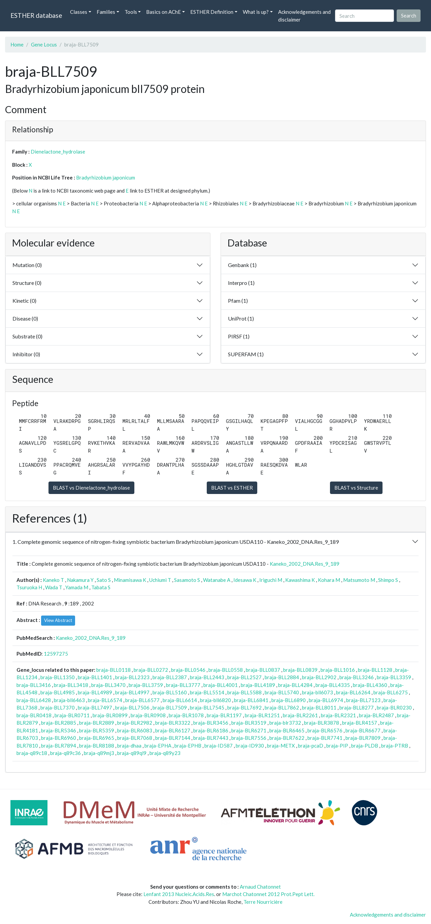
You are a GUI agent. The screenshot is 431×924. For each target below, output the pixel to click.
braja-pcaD (310, 745)
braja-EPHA (157, 745)
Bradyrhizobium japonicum (105, 177)
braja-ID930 (250, 745)
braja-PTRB (394, 745)
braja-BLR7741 (324, 738)
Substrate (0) (27, 336)
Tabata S (100, 587)
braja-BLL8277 (356, 707)
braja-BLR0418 (34, 715)
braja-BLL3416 (33, 685)
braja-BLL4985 (57, 692)
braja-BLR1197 (224, 715)
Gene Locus (44, 44)
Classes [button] (78, 12)
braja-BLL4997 (132, 692)
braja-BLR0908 (148, 715)
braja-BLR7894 (58, 745)
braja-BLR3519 (248, 723)
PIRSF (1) (239, 336)
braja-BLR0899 (110, 715)
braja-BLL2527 (244, 677)
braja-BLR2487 (376, 715)
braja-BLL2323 (132, 677)
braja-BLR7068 (134, 738)
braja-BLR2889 (96, 723)
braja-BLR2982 (134, 723)
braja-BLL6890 (288, 700)
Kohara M (329, 580)
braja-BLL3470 (108, 685)
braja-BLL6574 (105, 700)
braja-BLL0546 (188, 670)
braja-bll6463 (69, 700)
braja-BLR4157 (359, 723)
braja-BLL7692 (244, 707)
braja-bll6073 (317, 692)
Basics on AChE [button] (163, 12)
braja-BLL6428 (33, 700)
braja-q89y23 (165, 753)
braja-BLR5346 (58, 730)
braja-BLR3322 (172, 723)
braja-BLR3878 (321, 723)
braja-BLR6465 (286, 730)
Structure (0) (26, 282)
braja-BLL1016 (338, 670)
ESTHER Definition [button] (211, 12)
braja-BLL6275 (390, 692)
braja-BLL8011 (319, 707)
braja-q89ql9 (131, 753)
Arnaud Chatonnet (260, 887)
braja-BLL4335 (333, 685)
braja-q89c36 (65, 753)
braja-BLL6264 (353, 692)
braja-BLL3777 (183, 685)
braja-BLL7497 (95, 707)
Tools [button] (131, 12)
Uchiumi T (160, 580)
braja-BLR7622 (286, 738)
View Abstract (58, 620)
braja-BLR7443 (210, 738)
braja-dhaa (129, 745)
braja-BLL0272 (151, 670)
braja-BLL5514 (207, 692)
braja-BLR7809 (362, 738)
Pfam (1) (238, 300)
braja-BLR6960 (58, 738)
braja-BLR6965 (96, 738)
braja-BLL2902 (319, 677)
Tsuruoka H (29, 587)
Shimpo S (388, 580)
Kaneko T (53, 580)
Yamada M (76, 587)
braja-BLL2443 (207, 677)
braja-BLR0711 (72, 715)
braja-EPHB (187, 745)
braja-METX (281, 745)
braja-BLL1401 (95, 677)
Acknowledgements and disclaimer (304, 16)
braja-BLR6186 (210, 730)
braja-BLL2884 (282, 677)
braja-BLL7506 (132, 707)
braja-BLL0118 (113, 670)
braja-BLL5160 (170, 692)
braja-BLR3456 (210, 723)
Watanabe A (216, 580)
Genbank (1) (242, 265)
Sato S (104, 580)
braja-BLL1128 (375, 670)
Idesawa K (244, 580)
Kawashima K (300, 580)
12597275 (56, 654)
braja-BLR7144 (172, 738)
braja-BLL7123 (363, 700)
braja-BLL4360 (370, 685)
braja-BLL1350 (57, 677)
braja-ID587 (218, 745)
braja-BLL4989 (95, 692)
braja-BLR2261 (300, 715)
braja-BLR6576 (324, 730)
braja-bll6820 (215, 700)
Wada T (53, 587)
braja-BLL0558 (225, 670)
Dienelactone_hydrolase (58, 151)
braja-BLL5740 (282, 692)
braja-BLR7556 (248, 738)
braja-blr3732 (285, 723)
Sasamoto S (187, 580)
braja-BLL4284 (295, 685)
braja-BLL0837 (263, 670)
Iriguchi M (270, 580)
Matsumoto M (359, 580)
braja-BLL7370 (57, 707)
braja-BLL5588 (244, 692)
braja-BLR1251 (262, 715)
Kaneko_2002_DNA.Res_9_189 (304, 564)
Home (17, 44)
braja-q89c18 (31, 753)
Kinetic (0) (24, 300)
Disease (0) (25, 318)
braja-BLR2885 (58, 723)
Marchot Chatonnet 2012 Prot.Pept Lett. (268, 894)
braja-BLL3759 (146, 685)
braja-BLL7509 (170, 707)
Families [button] (106, 12)
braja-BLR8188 (96, 745)
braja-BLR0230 (394, 707)
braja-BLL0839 (300, 670)
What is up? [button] (256, 12)
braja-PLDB (364, 745)
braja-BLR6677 (362, 730)
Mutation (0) (27, 265)
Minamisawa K (130, 580)
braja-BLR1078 (186, 715)
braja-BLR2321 (338, 715)
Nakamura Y (80, 580)
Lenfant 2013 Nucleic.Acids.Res (178, 894)
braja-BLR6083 (134, 730)
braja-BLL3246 (356, 677)
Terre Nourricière (263, 902)
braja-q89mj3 (99, 753)
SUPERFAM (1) (246, 354)
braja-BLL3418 (71, 685)
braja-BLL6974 (326, 700)
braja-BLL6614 (180, 700)
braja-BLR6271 (248, 730)
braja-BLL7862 (282, 707)
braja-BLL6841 (251, 700)
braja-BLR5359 (96, 730)
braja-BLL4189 (258, 685)
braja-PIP (337, 745)
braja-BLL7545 (207, 707)
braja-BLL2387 (170, 677)
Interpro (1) (241, 282)
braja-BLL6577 (142, 700)
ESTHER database (36, 15)
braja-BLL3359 (394, 677)
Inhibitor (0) (26, 354)
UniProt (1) (241, 318)
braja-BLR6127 (172, 730)
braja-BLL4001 (220, 685)
